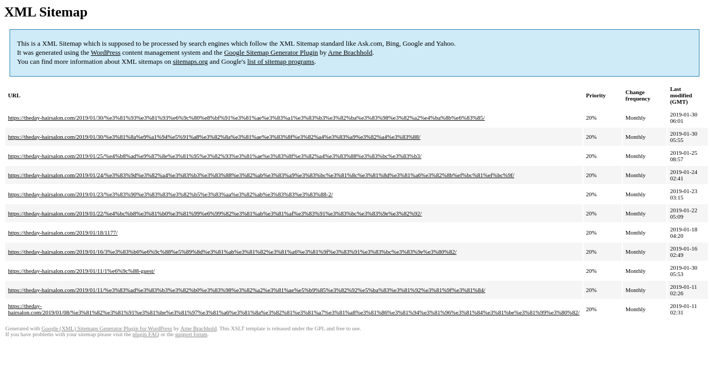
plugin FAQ (145, 334)
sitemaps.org (190, 61)
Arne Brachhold (350, 52)
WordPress (106, 52)
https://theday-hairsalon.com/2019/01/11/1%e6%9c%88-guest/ (81, 271)
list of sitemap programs (280, 61)
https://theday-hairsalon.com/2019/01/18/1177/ (62, 232)
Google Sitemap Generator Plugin (271, 52)
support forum (191, 334)
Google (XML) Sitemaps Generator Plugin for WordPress (106, 328)
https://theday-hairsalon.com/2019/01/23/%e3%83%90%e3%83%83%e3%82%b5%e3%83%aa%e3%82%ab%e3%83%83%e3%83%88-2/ (170, 194)
